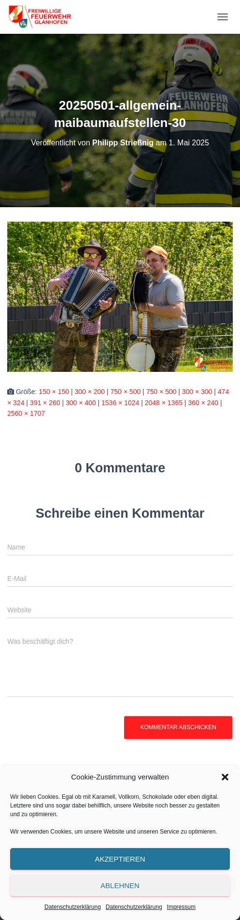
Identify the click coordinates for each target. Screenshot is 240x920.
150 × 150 (54, 392)
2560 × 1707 (26, 413)
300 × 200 (89, 392)
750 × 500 (126, 392)
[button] (225, 777)
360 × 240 (203, 403)
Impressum (181, 907)
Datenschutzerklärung (72, 907)
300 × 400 (81, 403)
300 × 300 (197, 392)
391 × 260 (45, 403)
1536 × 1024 (120, 403)
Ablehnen (120, 885)
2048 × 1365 (164, 403)
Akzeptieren (120, 859)
